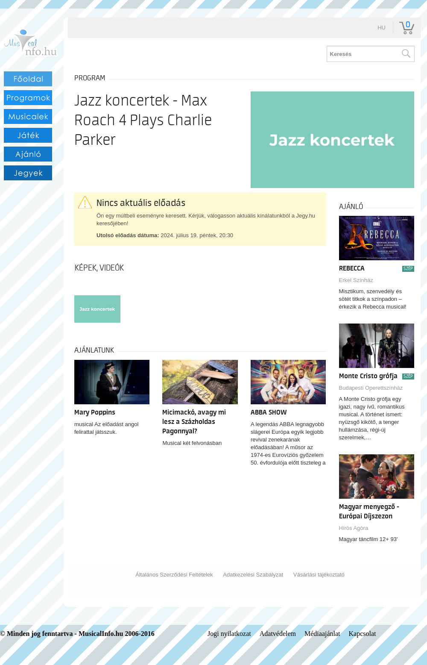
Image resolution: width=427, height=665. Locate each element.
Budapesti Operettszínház (371, 388)
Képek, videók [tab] (99, 268)
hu (381, 27)
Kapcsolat (362, 633)
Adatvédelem (278, 633)
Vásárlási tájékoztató (319, 574)
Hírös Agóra (354, 528)
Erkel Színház (356, 280)
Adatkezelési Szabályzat (253, 574)
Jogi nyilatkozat (229, 633)
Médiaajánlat (322, 633)
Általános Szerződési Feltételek (174, 574)
